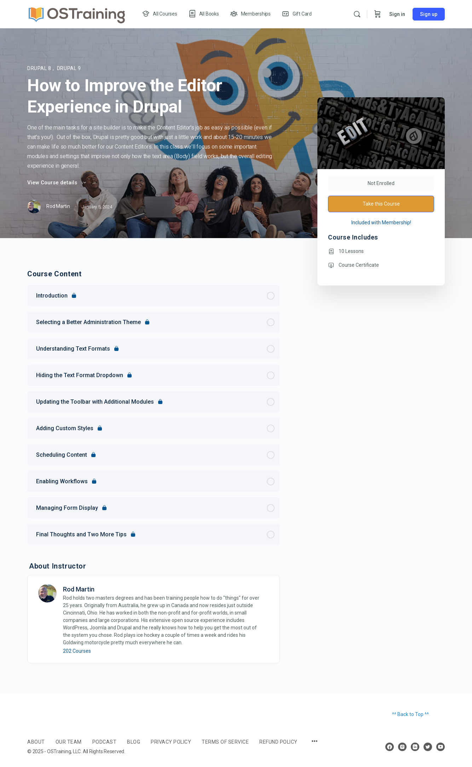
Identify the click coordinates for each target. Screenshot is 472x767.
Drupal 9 (69, 68)
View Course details (57, 182)
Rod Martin (78, 589)
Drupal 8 (40, 68)
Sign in (397, 14)
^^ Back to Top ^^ (410, 714)
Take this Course (381, 204)
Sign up (428, 14)
